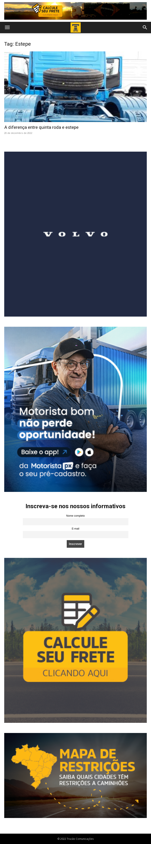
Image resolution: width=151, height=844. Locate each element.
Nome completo (75, 515)
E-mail (75, 528)
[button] (7, 27)
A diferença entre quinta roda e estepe (41, 127)
